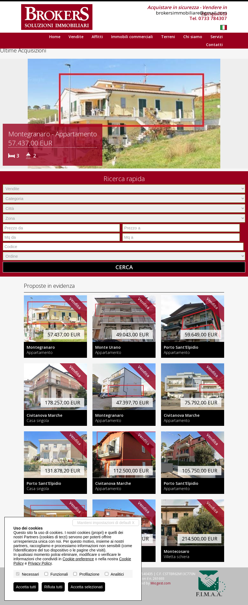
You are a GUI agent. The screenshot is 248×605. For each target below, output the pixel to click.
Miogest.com (161, 583)
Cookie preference (78, 559)
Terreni (168, 36)
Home (54, 36)
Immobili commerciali (132, 36)
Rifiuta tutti (53, 587)
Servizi (216, 36)
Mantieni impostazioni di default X (105, 522)
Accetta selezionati (87, 587)
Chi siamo (192, 36)
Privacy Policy (40, 563)
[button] (5, 113)
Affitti (97, 36)
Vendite (76, 36)
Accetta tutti (26, 587)
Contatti (214, 44)
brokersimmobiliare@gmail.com (191, 13)
